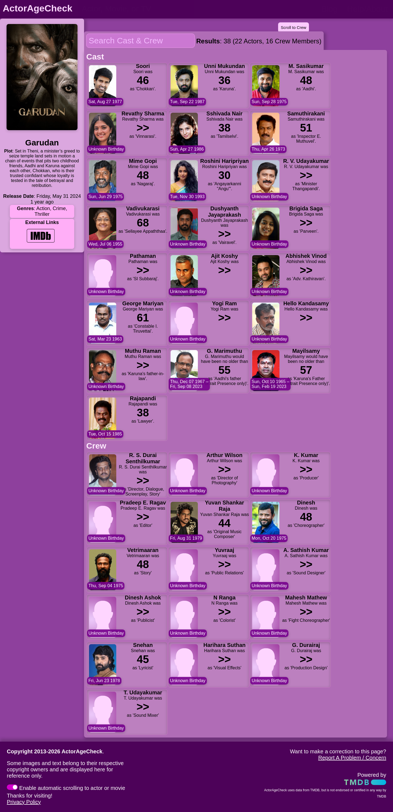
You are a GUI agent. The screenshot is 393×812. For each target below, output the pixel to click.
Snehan (143, 645)
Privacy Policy (24, 802)
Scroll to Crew (293, 27)
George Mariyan (142, 303)
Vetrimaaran (143, 550)
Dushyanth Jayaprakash (224, 211)
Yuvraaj (224, 550)
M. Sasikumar (306, 66)
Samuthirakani (306, 114)
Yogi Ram (224, 303)
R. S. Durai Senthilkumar (143, 458)
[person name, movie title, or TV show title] (136, 8)
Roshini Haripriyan (224, 161)
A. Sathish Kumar (306, 550)
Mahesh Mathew (306, 598)
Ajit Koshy (224, 256)
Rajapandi (143, 398)
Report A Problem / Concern (352, 758)
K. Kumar (306, 455)
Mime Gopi (143, 161)
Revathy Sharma (142, 114)
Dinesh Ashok (143, 598)
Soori (143, 66)
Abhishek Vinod (306, 256)
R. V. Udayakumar (306, 161)
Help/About (367, 8)
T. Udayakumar (143, 692)
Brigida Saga (306, 208)
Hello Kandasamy (306, 303)
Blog (329, 8)
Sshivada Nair (224, 114)
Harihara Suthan (224, 645)
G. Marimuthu (224, 351)
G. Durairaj (306, 645)
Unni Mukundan (224, 66)
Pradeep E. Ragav (143, 503)
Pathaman (143, 256)
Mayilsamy (306, 351)
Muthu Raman (143, 351)
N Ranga (224, 598)
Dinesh (306, 503)
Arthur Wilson (224, 455)
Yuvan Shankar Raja (224, 506)
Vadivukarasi (142, 208)
